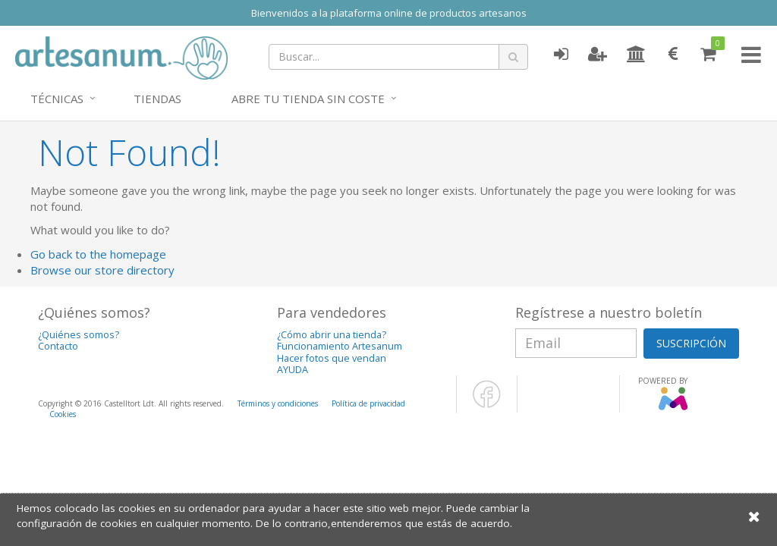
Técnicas (56, 98)
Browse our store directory (102, 270)
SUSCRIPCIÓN (691, 343)
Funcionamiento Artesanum (339, 346)
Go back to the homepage (98, 254)
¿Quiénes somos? (78, 334)
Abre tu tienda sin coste (308, 98)
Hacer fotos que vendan (331, 358)
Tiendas (157, 98)
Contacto (58, 346)
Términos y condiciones (278, 403)
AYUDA (292, 369)
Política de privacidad (368, 403)
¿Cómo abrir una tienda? (331, 334)
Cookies (62, 414)
